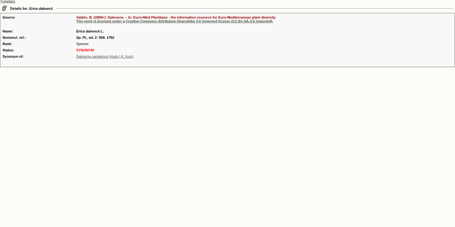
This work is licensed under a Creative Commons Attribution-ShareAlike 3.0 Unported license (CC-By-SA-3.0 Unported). (174, 21)
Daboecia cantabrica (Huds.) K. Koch (104, 56)
